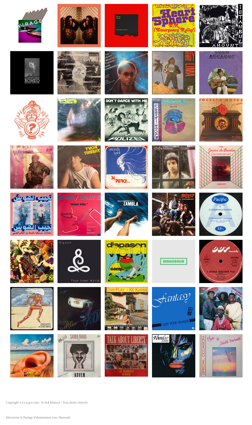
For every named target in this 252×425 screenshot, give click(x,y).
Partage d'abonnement (37, 417)
